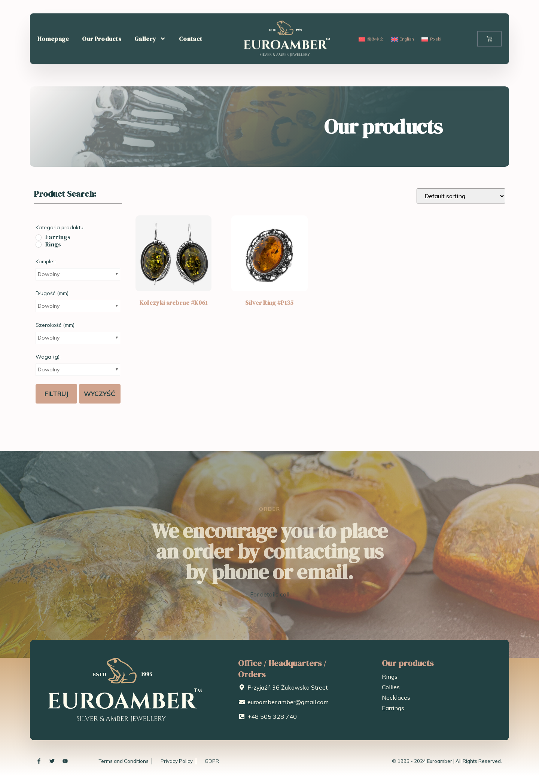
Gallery (150, 22)
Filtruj (56, 394)
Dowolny (49, 274)
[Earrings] (39, 237)
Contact (190, 22)
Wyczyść (99, 394)
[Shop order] (461, 195)
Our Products (101, 22)
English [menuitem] (406, 22)
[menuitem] (371, 23)
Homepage (53, 22)
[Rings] (39, 245)
